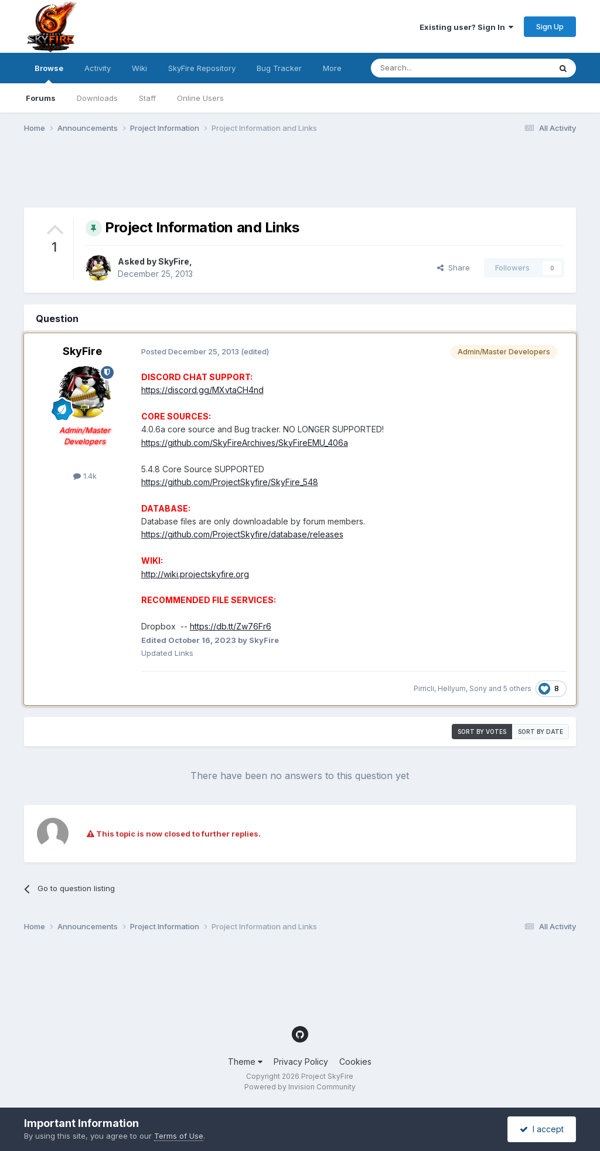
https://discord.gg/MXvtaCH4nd (202, 390)
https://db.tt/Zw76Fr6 (230, 626)
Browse (49, 73)
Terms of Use (178, 1135)
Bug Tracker (279, 68)
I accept (542, 1129)
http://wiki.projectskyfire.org (195, 574)
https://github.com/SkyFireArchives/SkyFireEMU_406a (244, 443)
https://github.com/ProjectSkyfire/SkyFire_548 (229, 482)
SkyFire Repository (202, 68)
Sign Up (550, 26)
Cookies (355, 1062)
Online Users (200, 98)
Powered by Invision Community (300, 1086)
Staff (147, 98)
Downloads (97, 98)
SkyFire (173, 261)
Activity (97, 68)
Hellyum (452, 688)
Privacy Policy (301, 1062)
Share (453, 267)
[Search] (430, 68)
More (332, 68)
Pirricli (424, 688)
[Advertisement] (237, 177)
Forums (41, 98)
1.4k (85, 475)
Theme (245, 1062)
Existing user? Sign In (466, 27)
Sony (478, 688)
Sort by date (540, 731)
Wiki (139, 68)
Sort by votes (482, 731)
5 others (517, 688)
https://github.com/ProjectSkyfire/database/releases (242, 534)
